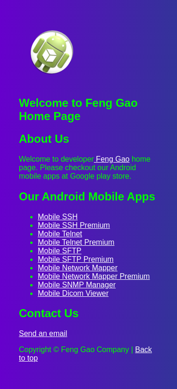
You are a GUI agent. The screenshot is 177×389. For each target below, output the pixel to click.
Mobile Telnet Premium (76, 242)
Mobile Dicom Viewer (73, 293)
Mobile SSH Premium (74, 225)
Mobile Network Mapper (78, 268)
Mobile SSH (57, 217)
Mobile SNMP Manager (77, 285)
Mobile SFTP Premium (76, 259)
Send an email (43, 333)
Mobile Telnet (60, 234)
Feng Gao (112, 159)
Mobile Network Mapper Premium (94, 276)
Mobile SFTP (59, 251)
